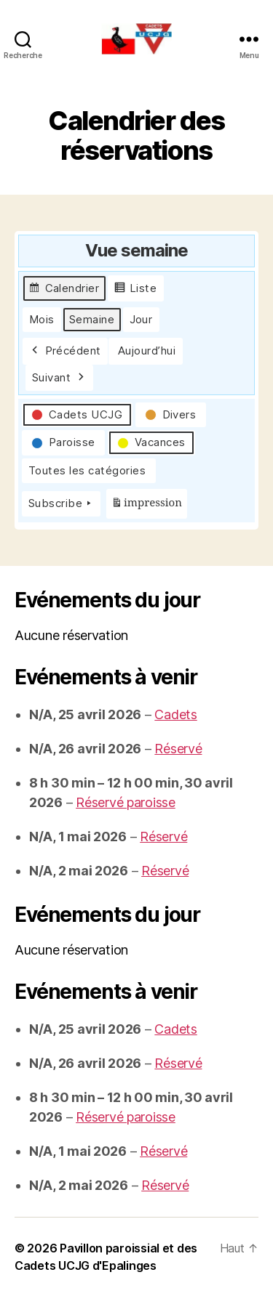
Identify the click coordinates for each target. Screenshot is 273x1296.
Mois (42, 319)
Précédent (65, 350)
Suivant (59, 377)
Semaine (92, 319)
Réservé (178, 748)
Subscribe (61, 503)
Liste (135, 290)
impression (146, 506)
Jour (141, 319)
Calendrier (64, 290)
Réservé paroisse (125, 802)
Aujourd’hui (147, 350)
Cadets (175, 714)
